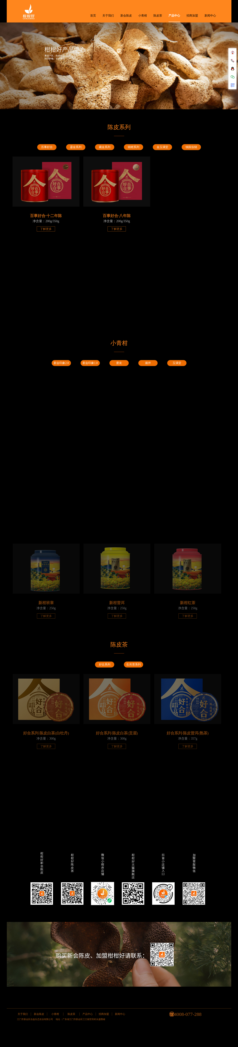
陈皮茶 (157, 15)
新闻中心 (210, 15)
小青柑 (142, 15)
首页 (93, 15)
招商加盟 (192, 15)
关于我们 (108, 15)
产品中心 (174, 15)
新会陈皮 (126, 15)
